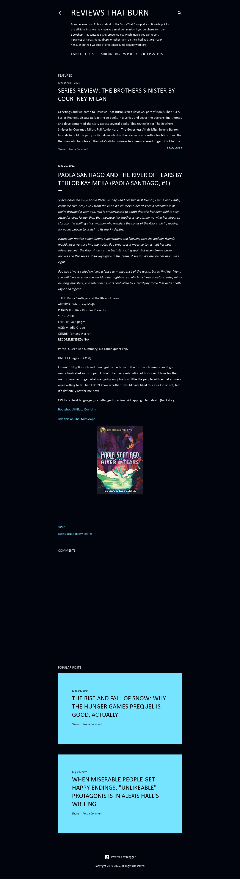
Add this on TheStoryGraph (76, 419)
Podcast (90, 54)
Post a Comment (78, 149)
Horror (88, 534)
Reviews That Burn (110, 13)
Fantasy (77, 534)
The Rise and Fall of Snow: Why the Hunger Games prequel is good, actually (119, 706)
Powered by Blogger (120, 857)
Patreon (105, 54)
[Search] (179, 12)
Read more (174, 148)
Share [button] (61, 149)
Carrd (76, 54)
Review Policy (126, 54)
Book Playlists (151, 54)
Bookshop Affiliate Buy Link (77, 409)
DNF (69, 534)
